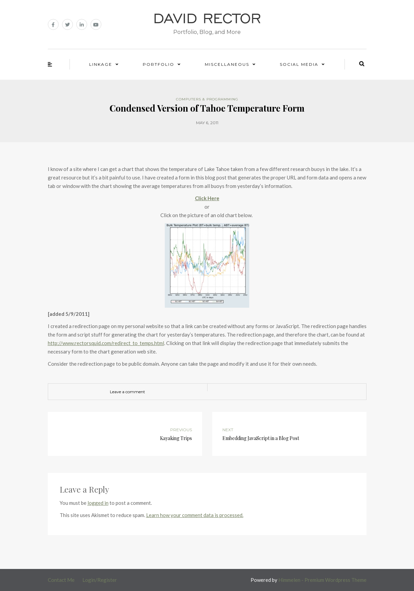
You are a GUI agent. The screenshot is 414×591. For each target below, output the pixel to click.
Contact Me (61, 580)
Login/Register (99, 580)
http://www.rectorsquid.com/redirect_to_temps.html (106, 343)
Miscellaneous (227, 64)
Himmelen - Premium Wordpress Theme (322, 580)
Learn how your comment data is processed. (194, 515)
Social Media (299, 64)
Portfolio (158, 64)
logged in (98, 503)
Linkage (100, 64)
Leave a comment (127, 391)
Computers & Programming (207, 99)
